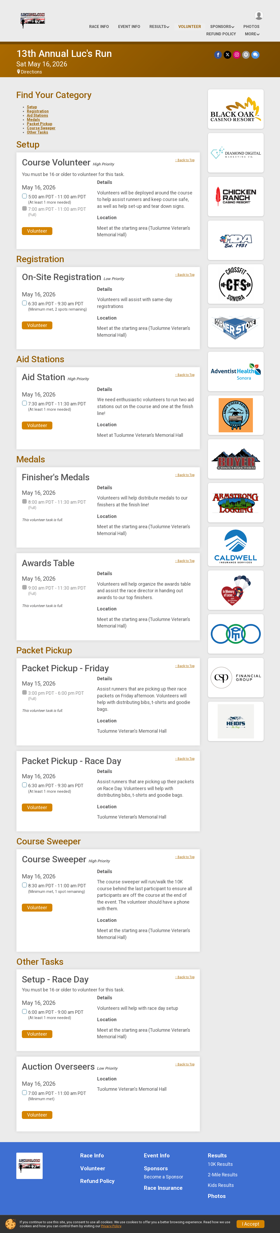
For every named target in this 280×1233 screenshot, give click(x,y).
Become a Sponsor (163, 1177)
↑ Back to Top (184, 160)
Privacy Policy (111, 1226)
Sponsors (220, 27)
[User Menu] (259, 15)
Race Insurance (163, 1188)
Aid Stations (37, 115)
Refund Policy (221, 34)
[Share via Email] (246, 54)
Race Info (99, 27)
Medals (33, 120)
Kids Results (221, 1185)
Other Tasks (37, 132)
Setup (32, 107)
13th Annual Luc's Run (64, 53)
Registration (38, 111)
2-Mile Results (223, 1174)
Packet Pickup (39, 124)
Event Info (129, 27)
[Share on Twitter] (227, 54)
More (250, 34)
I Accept (250, 1224)
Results (157, 27)
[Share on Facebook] (218, 54)
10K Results (220, 1164)
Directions (31, 72)
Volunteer (189, 27)
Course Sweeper (41, 128)
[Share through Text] (255, 54)
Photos (251, 27)
